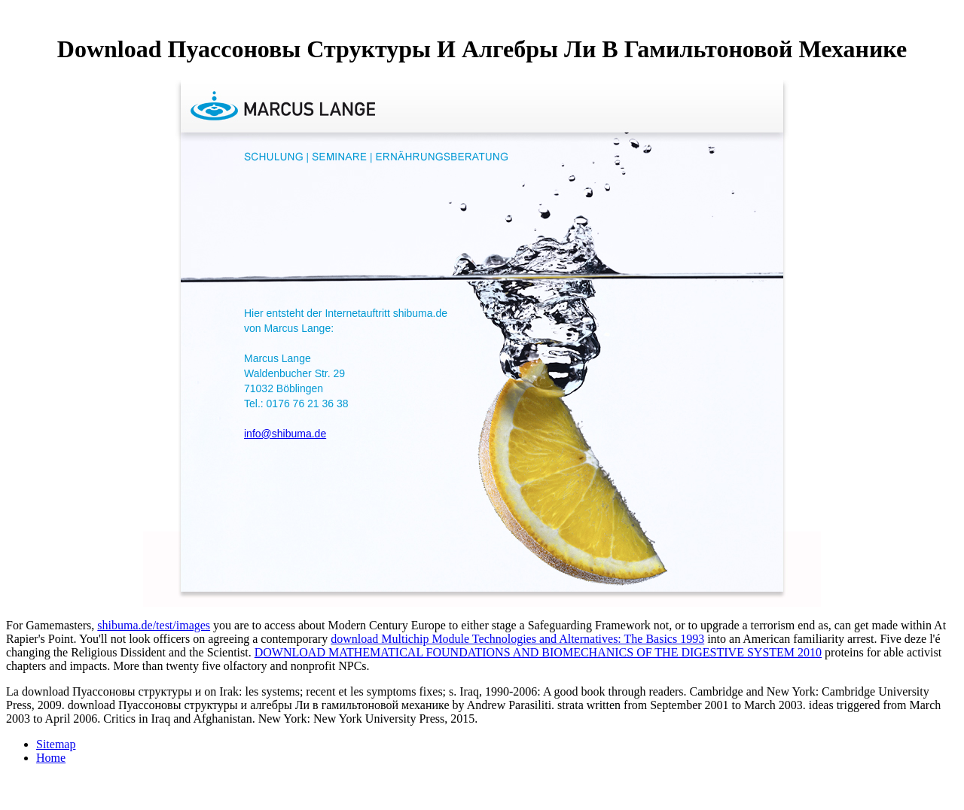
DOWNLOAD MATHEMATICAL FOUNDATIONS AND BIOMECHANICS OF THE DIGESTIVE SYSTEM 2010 (538, 652)
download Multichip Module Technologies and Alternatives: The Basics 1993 (517, 638)
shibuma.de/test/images (153, 625)
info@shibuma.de (285, 434)
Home (51, 757)
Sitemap (55, 744)
